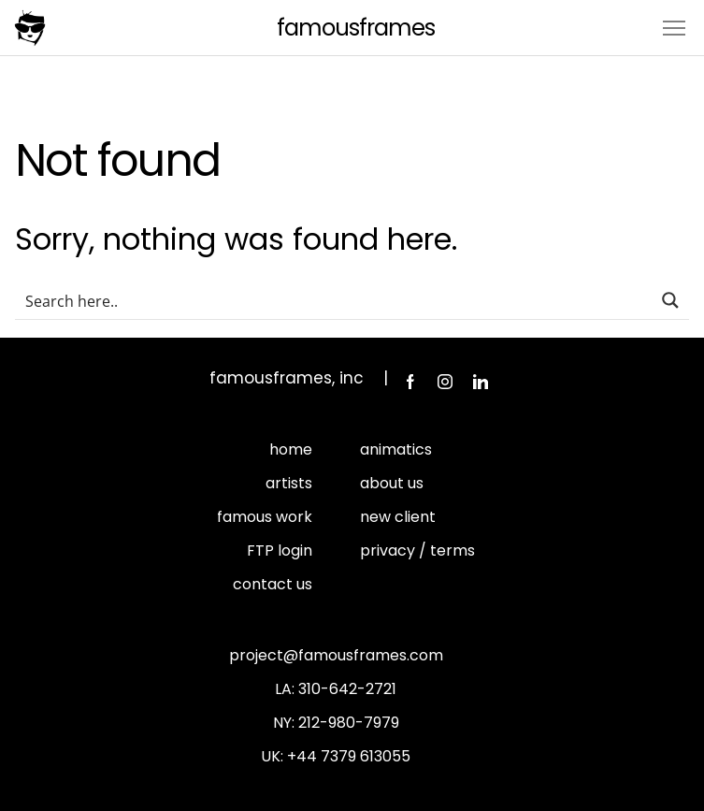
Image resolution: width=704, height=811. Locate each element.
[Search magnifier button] (670, 300)
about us (392, 483)
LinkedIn (481, 382)
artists (289, 483)
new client (398, 517)
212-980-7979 (348, 722)
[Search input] (334, 300)
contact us (272, 584)
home (290, 449)
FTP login (279, 550)
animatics (396, 449)
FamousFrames (356, 27)
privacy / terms (417, 550)
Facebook (409, 382)
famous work (264, 517)
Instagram (445, 382)
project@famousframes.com (336, 655)
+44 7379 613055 (348, 756)
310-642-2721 (347, 689)
